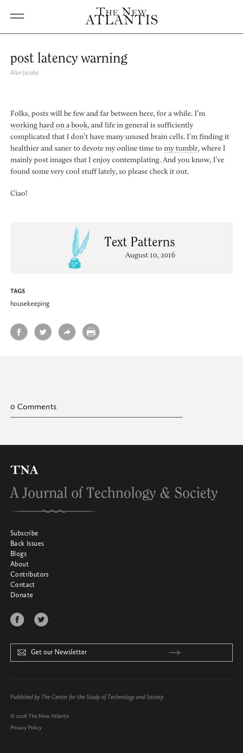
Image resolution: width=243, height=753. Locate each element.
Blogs (18, 554)
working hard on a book (49, 126)
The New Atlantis (48, 716)
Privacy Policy (26, 728)
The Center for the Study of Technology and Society (102, 697)
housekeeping (29, 304)
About (19, 564)
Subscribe (24, 533)
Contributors (29, 575)
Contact (22, 585)
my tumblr (181, 149)
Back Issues (27, 544)
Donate (21, 595)
